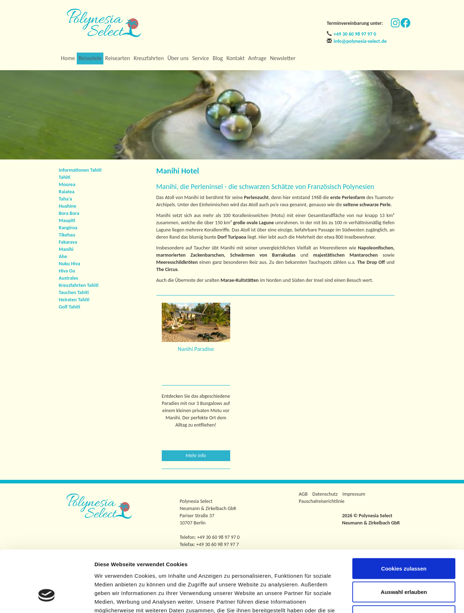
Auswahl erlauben (404, 542)
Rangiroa (68, 228)
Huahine (67, 206)
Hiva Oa (67, 271)
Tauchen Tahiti (74, 292)
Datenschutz (325, 494)
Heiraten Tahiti (74, 300)
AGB (303, 494)
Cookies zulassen (404, 518)
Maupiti (67, 220)
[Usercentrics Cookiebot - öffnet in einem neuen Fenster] (46, 599)
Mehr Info (196, 455)
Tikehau (67, 235)
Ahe (63, 256)
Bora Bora (69, 213)
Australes (68, 278)
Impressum (354, 494)
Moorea (67, 184)
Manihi (66, 249)
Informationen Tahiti (80, 170)
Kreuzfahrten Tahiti (78, 285)
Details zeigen (383, 599)
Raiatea (67, 192)
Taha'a (65, 199)
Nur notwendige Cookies (404, 566)
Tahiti (64, 177)
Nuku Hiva (69, 264)
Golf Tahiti (69, 307)
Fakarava (68, 242)
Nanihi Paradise (196, 349)
